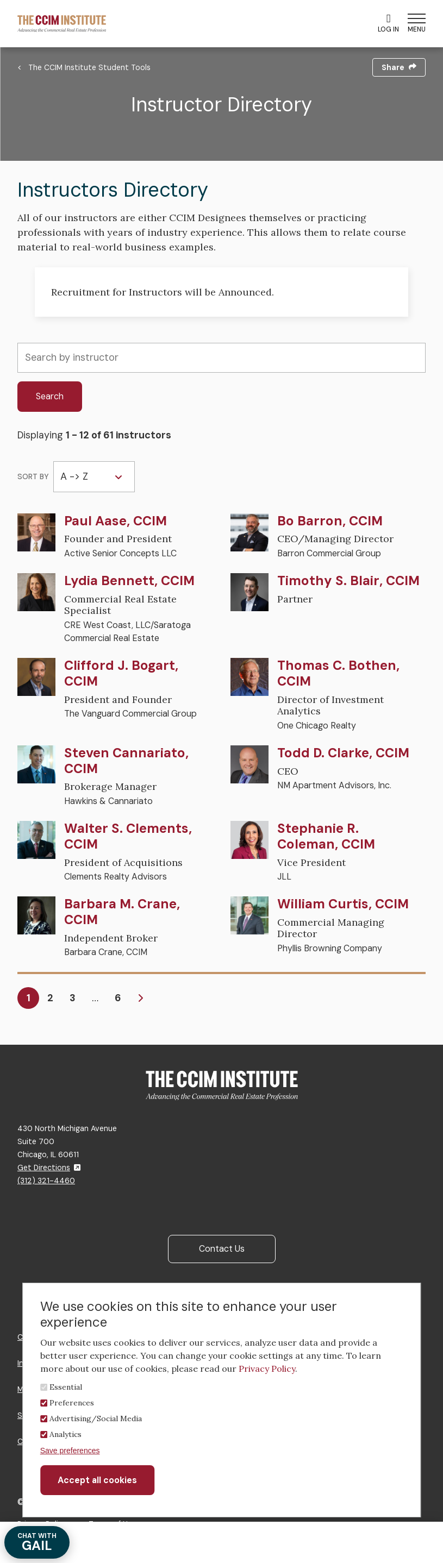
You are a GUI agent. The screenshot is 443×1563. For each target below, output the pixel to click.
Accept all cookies (97, 1480)
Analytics (65, 1434)
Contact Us (222, 1248)
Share (399, 67)
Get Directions (48, 1167)
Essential (65, 1387)
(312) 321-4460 (46, 1180)
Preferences (71, 1403)
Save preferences (70, 1450)
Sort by (33, 476)
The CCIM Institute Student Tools (89, 67)
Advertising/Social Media (95, 1418)
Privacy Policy (267, 1368)
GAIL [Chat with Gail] (37, 1542)
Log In (388, 23)
